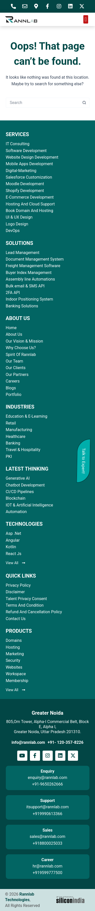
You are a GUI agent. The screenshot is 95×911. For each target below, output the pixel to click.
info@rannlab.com (28, 742)
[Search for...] (42, 103)
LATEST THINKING (27, 469)
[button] (85, 19)
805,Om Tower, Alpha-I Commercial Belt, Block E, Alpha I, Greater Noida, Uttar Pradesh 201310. (47, 726)
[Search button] (84, 103)
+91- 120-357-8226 (66, 742)
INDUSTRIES (20, 407)
